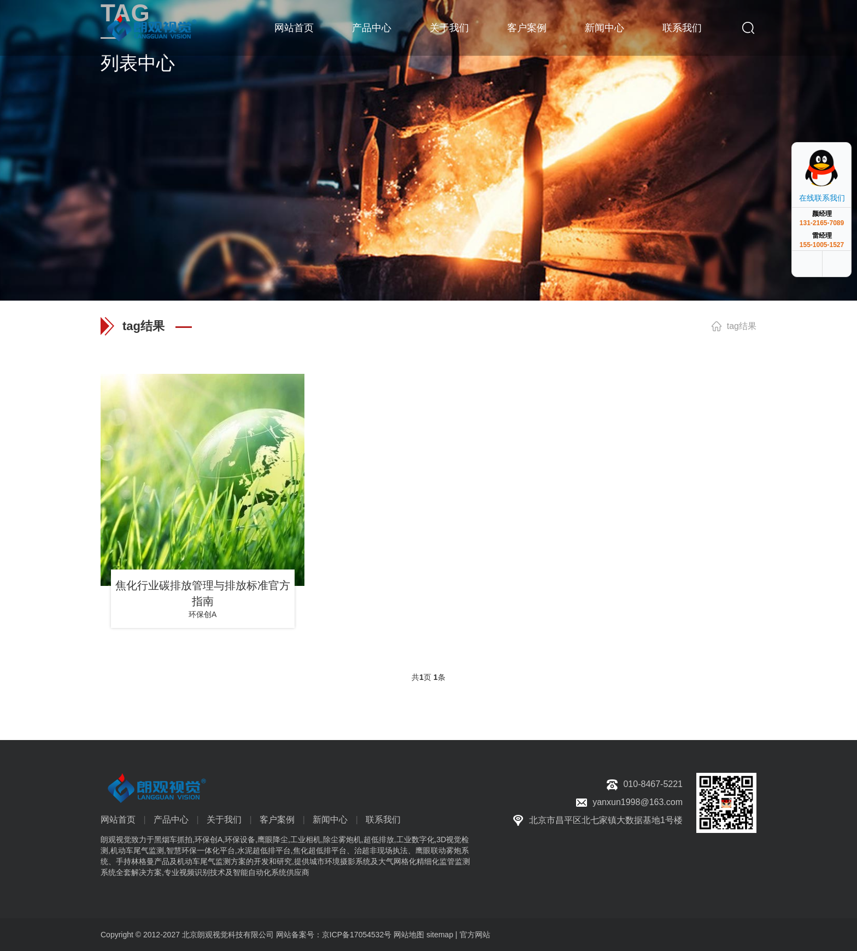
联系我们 (682, 27)
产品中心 (371, 27)
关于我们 (449, 27)
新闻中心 (604, 27)
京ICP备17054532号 (357, 934)
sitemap (439, 934)
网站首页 (294, 27)
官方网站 (475, 934)
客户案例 (527, 27)
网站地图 (409, 934)
